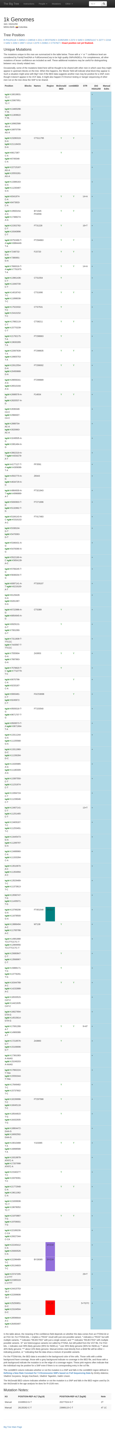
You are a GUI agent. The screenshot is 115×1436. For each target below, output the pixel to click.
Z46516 (31, 40)
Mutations (56, 4)
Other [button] (69, 4)
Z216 (108, 40)
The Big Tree (11, 3)
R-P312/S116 (10, 40)
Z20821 (45, 43)
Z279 (36, 43)
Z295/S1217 (90, 40)
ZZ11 (40, 40)
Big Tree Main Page (13, 1427)
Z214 (29, 43)
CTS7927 (55, 43)
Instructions (29, 4)
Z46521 (22, 40)
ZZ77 (101, 40)
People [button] (43, 4)
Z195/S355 (63, 40)
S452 (7, 43)
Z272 (73, 40)
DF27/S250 (50, 40)
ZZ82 (15, 43)
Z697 (22, 43)
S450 (80, 40)
